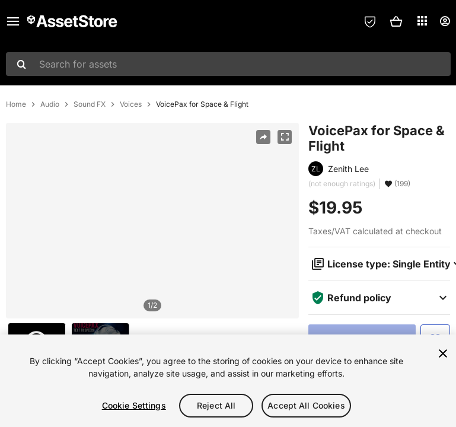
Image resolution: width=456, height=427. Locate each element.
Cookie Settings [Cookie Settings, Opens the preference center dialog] (134, 405)
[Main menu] (13, 21)
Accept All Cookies (306, 405)
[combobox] (228, 64)
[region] (152, 220)
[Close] (443, 353)
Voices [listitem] (131, 104)
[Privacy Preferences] (370, 21)
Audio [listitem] (49, 104)
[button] (396, 21)
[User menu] (445, 21)
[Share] (263, 137)
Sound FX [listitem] (90, 104)
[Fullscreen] (285, 137)
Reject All (216, 405)
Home (16, 104)
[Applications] (422, 21)
